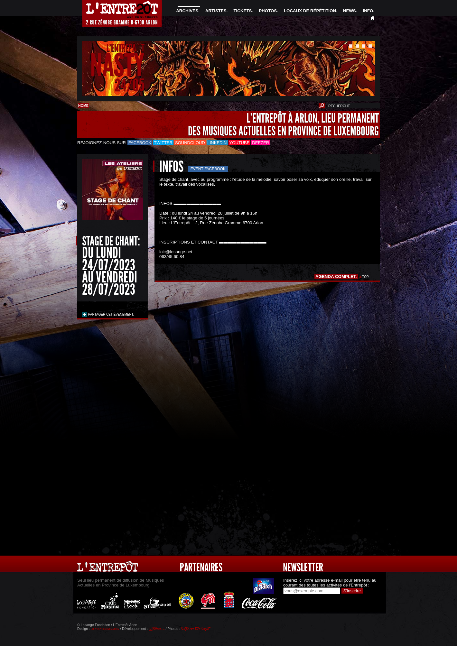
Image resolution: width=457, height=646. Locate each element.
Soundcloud (190, 142)
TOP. (365, 277)
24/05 (130, 85)
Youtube (239, 142)
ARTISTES (216, 10)
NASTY (117, 65)
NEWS (349, 10)
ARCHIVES (187, 10)
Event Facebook (208, 169)
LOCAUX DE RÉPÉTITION (310, 10)
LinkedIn (217, 142)
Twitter (163, 142)
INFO (368, 10)
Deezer (260, 142)
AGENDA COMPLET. (336, 276)
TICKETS (242, 10)
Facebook (140, 142)
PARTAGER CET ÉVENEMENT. (110, 314)
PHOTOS (268, 10)
